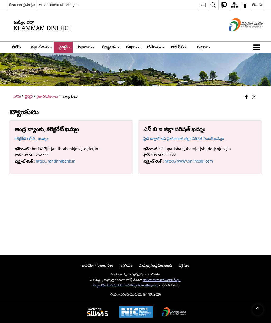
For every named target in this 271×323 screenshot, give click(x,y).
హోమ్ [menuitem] (16, 47)
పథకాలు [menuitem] (203, 47)
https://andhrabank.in (55, 161)
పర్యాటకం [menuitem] (111, 47)
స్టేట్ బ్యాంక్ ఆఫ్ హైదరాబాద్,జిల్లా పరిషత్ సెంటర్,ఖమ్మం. (184, 138)
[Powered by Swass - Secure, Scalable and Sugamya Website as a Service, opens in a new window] (97, 312)
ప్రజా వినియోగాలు (47, 96)
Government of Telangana (59, 4)
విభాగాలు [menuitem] (86, 47)
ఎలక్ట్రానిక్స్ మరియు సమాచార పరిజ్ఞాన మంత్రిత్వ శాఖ (125, 285)
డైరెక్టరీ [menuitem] (65, 47)
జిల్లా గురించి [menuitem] (41, 47)
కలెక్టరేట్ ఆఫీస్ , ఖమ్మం (31, 138)
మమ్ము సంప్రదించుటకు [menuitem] (155, 265)
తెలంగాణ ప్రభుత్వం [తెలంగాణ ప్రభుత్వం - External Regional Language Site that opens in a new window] (22, 4)
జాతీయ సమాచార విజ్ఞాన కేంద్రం (161, 280)
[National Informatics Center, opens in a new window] (136, 312)
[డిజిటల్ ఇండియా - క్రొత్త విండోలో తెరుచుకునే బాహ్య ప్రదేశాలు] (239, 36)
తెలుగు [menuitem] (257, 4)
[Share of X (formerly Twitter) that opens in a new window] (254, 97)
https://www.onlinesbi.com (189, 161)
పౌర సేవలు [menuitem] (179, 47)
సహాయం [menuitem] (126, 265)
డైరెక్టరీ (29, 96)
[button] (257, 47)
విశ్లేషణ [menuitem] (184, 265)
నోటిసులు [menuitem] (156, 47)
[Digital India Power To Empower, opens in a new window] (174, 312)
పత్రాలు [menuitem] (133, 47)
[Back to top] (257, 309)
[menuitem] (202, 5)
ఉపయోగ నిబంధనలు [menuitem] (97, 265)
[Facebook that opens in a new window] (246, 97)
